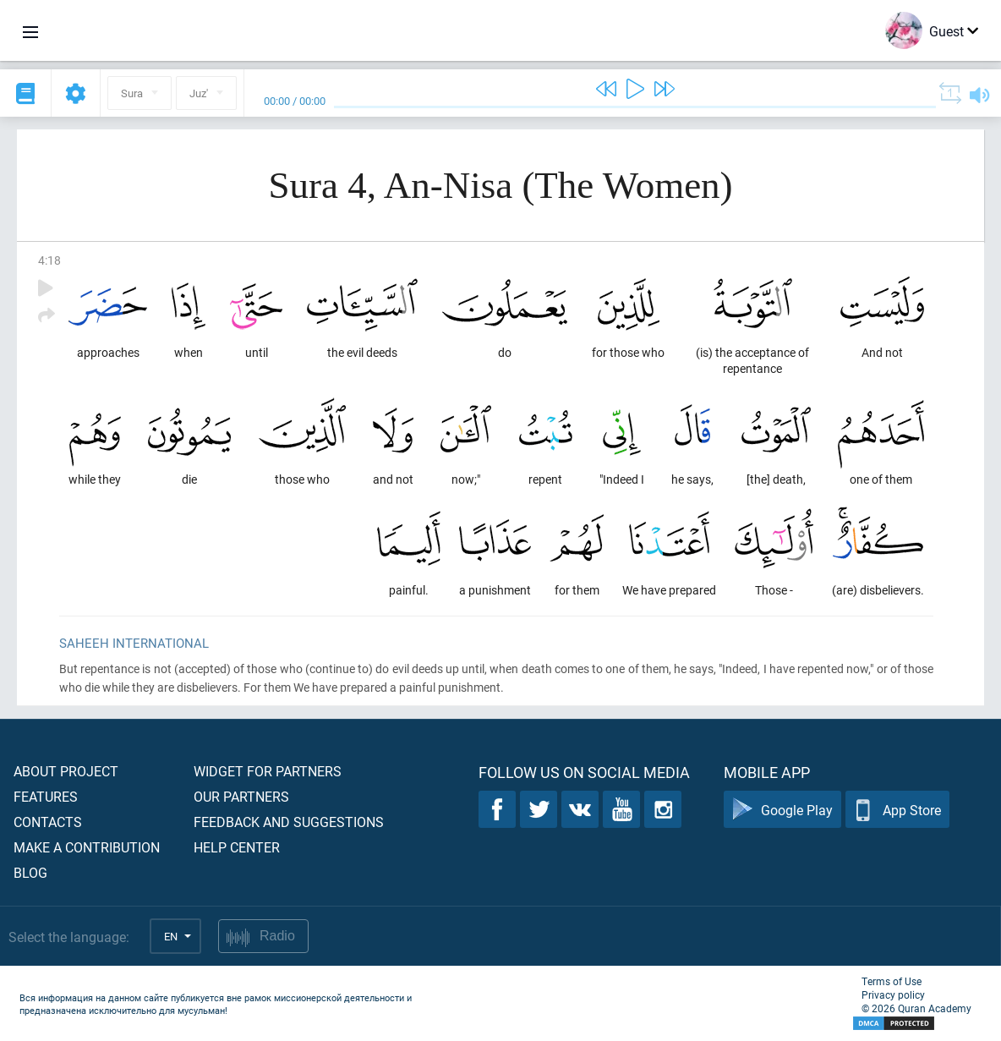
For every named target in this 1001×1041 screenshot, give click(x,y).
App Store (897, 810)
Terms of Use (892, 981)
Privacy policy (893, 994)
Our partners (241, 796)
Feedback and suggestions (289, 821)
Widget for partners (268, 771)
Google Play (782, 810)
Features (46, 796)
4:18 (49, 260)
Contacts (48, 821)
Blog (30, 872)
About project (66, 771)
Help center (237, 847)
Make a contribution (87, 847)
